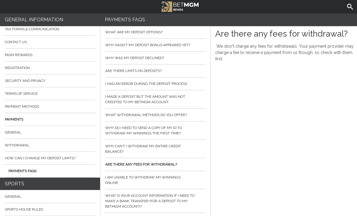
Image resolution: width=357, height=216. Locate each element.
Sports (14, 184)
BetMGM (180, 6)
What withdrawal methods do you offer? (155, 115)
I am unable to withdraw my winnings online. (155, 180)
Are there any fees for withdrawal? (155, 164)
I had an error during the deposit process (155, 84)
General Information (34, 19)
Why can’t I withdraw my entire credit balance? (155, 149)
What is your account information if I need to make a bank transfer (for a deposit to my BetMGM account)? (155, 201)
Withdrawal (17, 145)
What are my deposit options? (155, 32)
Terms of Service (50, 94)
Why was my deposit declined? (155, 58)
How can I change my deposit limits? (40, 158)
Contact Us (50, 42)
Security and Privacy (25, 81)
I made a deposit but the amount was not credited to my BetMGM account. (155, 99)
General (13, 132)
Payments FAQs (22, 171)
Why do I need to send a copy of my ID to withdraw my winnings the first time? (155, 130)
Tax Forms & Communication (50, 29)
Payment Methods (50, 106)
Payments (50, 119)
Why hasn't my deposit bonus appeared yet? (155, 45)
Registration (17, 68)
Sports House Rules (24, 209)
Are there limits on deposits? (155, 71)
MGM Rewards (18, 55)
